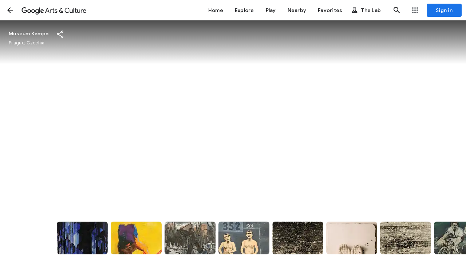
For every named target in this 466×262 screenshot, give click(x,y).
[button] (10, 10)
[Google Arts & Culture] (53, 10)
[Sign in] (444, 10)
